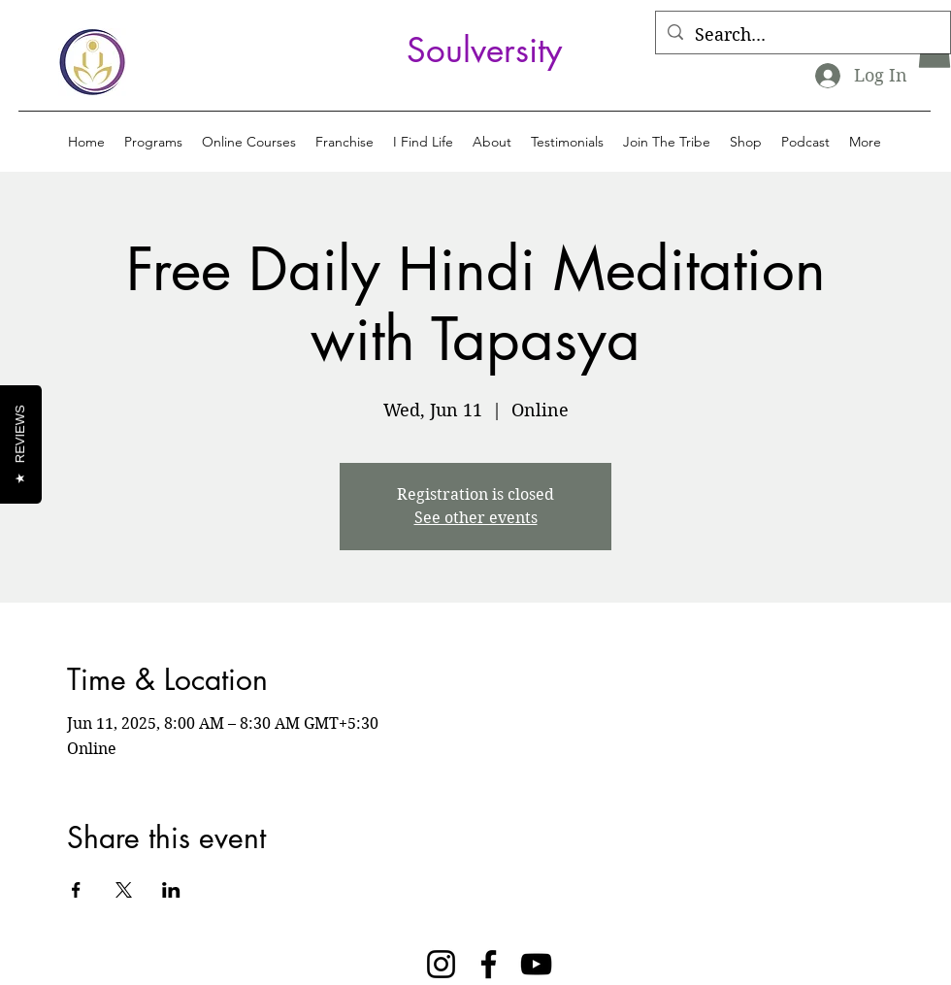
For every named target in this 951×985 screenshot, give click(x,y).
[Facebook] (489, 964)
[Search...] (802, 35)
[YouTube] (536, 964)
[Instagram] (441, 964)
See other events (476, 518)
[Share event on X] (124, 890)
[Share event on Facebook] (76, 890)
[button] (153, 141)
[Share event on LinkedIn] (171, 890)
